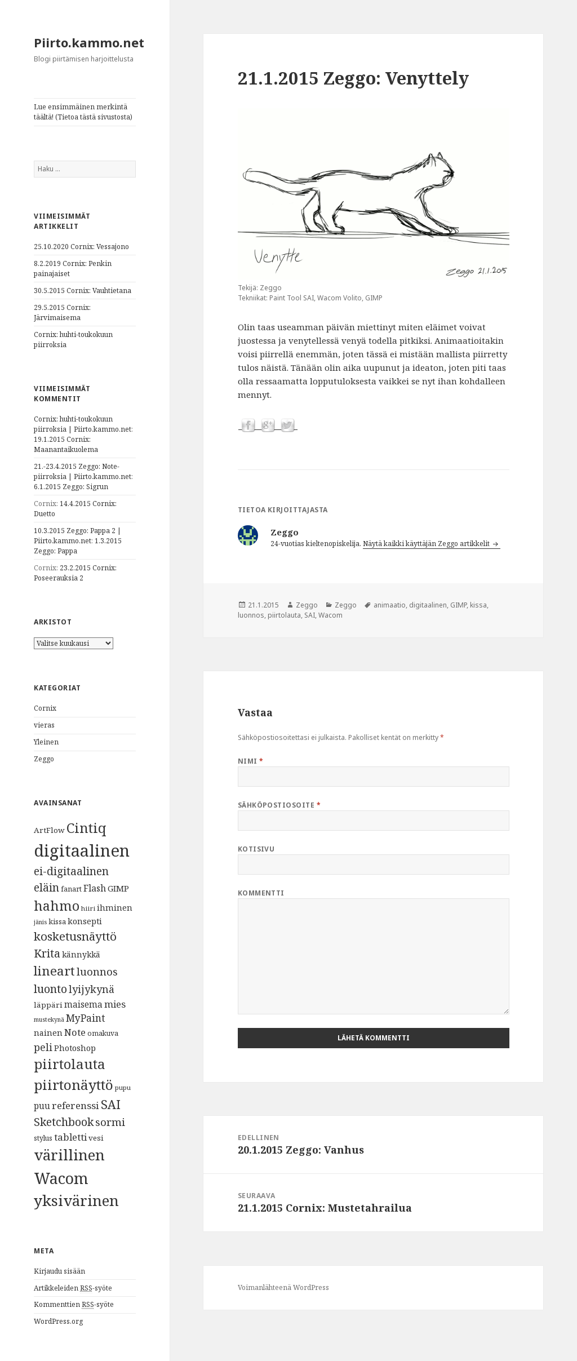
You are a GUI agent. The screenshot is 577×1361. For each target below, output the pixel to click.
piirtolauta (69, 1064)
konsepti (85, 920)
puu (42, 1106)
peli (43, 1047)
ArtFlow (49, 830)
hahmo (56, 906)
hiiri (88, 908)
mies (115, 1004)
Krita (47, 953)
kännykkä (81, 954)
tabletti (70, 1137)
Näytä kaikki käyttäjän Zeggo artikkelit (427, 543)
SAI (111, 1104)
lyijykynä (91, 989)
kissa (57, 921)
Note (75, 1032)
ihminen (114, 907)
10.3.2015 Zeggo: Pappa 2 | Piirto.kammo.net (77, 536)
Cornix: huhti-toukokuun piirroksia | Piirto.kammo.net (82, 424)
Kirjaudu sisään (59, 1271)
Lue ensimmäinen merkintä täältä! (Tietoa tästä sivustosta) (83, 112)
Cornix (45, 708)
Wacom (61, 1178)
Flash (94, 888)
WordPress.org (58, 1321)
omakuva (102, 1033)
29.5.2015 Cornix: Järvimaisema (62, 312)
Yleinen (46, 742)
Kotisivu (256, 849)
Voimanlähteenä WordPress (283, 1287)
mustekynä (49, 1019)
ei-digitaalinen (71, 871)
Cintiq (86, 828)
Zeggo (44, 759)
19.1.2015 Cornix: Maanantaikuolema (66, 444)
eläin (46, 887)
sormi (110, 1122)
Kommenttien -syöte (74, 1305)
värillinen (69, 1155)
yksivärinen (76, 1200)
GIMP (118, 888)
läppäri (48, 1005)
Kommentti (261, 893)
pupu (123, 1087)
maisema (83, 1004)
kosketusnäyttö (75, 936)
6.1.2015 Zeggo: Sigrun (71, 486)
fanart (71, 889)
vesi (96, 1138)
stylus (43, 1138)
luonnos (97, 971)
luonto (50, 988)
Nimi (251, 761)
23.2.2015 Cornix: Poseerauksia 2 (75, 573)
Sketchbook (64, 1121)
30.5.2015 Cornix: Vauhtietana (82, 290)
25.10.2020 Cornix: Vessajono (81, 246)
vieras (44, 725)
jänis (40, 922)
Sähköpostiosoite (279, 805)
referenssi (75, 1105)
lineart (54, 970)
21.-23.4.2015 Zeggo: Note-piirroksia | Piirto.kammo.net (82, 471)
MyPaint (85, 1018)
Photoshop (75, 1047)
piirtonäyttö (73, 1084)
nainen (48, 1032)
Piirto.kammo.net (89, 42)
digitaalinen (82, 850)
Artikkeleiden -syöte (73, 1288)
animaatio (390, 605)
